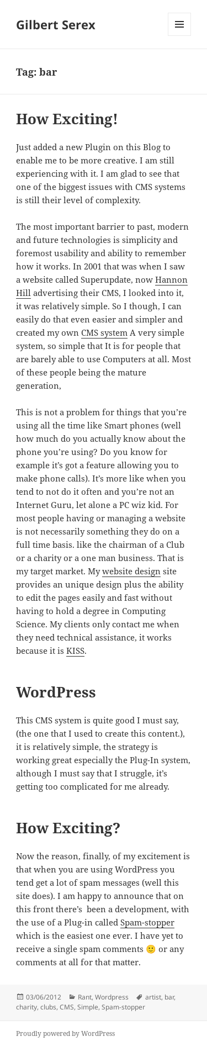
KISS (75, 650)
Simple (87, 1007)
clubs (48, 1007)
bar (169, 997)
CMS (67, 1007)
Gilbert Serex (55, 24)
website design (131, 571)
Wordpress (112, 997)
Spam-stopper (147, 922)
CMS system (104, 332)
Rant (85, 997)
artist (153, 997)
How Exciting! (67, 119)
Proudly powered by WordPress (65, 1033)
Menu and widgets (179, 35)
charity (26, 1007)
